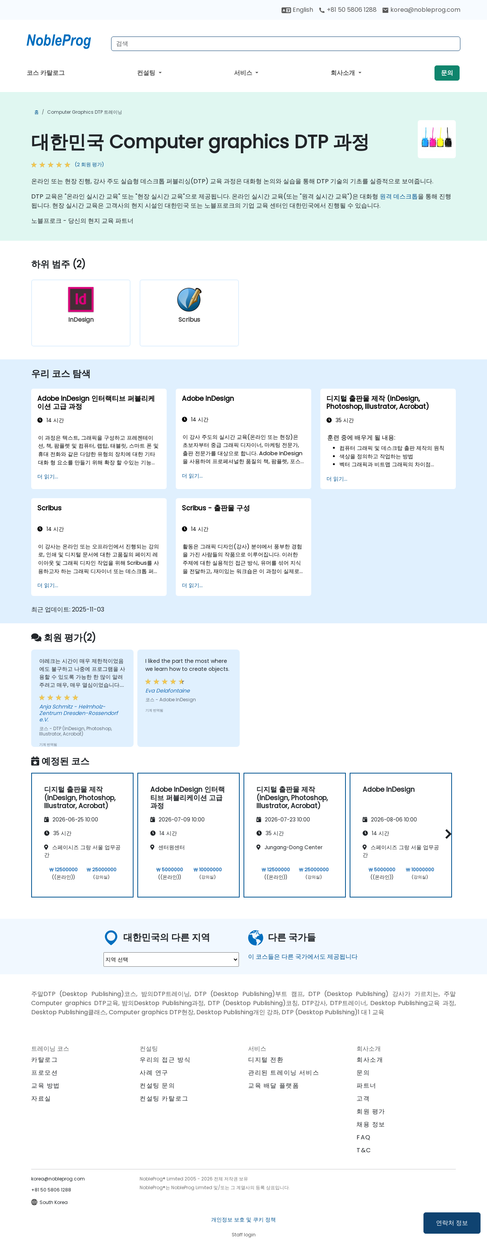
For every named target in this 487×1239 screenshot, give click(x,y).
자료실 (41, 1098)
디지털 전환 (266, 1059)
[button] (446, 834)
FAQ (363, 1137)
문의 (447, 72)
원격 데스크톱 (399, 196)
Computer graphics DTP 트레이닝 (84, 112)
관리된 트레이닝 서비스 (283, 1072)
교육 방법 (45, 1085)
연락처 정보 (452, 1222)
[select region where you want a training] (171, 959)
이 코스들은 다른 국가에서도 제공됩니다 (303, 956)
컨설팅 (147, 72)
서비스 (244, 72)
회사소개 (343, 72)
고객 (363, 1098)
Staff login (244, 1234)
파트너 (366, 1085)
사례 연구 (154, 1072)
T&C (363, 1150)
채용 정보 (370, 1124)
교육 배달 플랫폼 (273, 1085)
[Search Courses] (285, 44)
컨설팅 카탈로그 (164, 1098)
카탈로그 (44, 1059)
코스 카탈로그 (46, 72)
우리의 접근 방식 (165, 1059)
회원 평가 (370, 1111)
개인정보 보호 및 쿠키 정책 (243, 1219)
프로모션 (44, 1072)
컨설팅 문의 (157, 1085)
